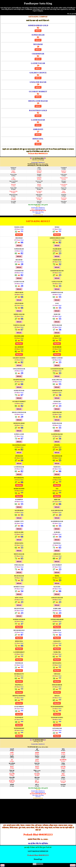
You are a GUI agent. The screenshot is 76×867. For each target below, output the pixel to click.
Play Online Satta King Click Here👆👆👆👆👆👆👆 (38, 213)
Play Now (19, 234)
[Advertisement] (38, 811)
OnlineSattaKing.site (40, 209)
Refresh (38, 30)
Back (2, 865)
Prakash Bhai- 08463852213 (38, 162)
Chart (21, 229)
